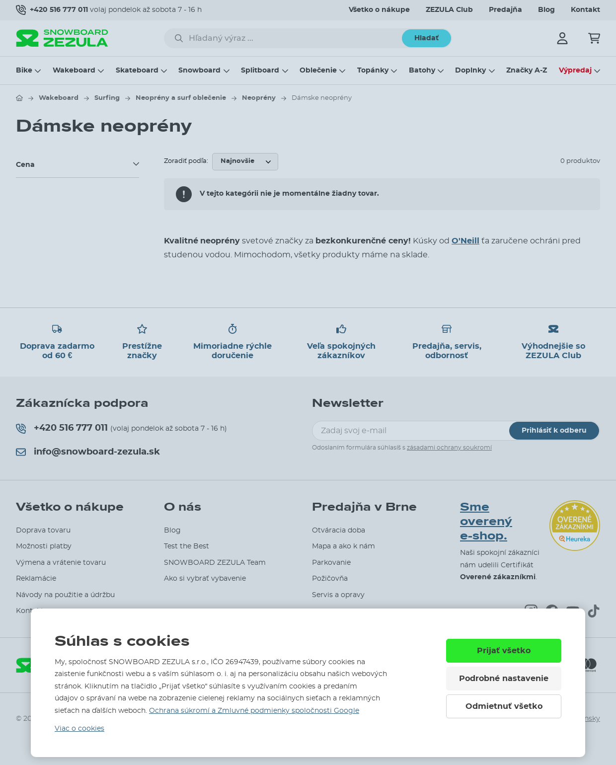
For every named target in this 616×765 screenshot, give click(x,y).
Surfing (107, 98)
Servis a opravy (338, 595)
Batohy (422, 70)
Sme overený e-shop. (486, 521)
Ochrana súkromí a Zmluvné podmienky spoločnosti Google (254, 710)
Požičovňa (330, 578)
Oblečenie (318, 70)
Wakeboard (74, 70)
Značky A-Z (526, 70)
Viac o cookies (79, 728)
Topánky (372, 70)
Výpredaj (575, 70)
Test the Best (186, 546)
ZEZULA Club (449, 9)
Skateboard (137, 70)
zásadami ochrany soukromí (449, 448)
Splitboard (260, 70)
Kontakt (585, 9)
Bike (24, 70)
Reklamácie (36, 578)
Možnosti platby (44, 546)
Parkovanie (331, 562)
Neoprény (259, 98)
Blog (546, 9)
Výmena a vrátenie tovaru (61, 562)
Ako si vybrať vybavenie (205, 578)
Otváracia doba (338, 530)
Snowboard (199, 70)
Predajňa (505, 9)
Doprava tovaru (43, 530)
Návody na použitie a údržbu (65, 595)
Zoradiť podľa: (186, 161)
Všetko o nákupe (379, 9)
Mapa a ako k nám (343, 546)
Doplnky (470, 70)
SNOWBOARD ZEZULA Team (215, 562)
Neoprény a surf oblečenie (181, 98)
